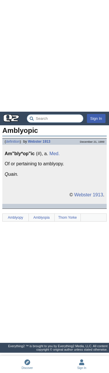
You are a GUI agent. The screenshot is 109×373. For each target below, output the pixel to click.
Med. (54, 153)
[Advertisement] (54, 55)
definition (13, 142)
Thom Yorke (67, 218)
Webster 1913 (39, 142)
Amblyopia (41, 218)
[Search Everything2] (55, 118)
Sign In (96, 118)
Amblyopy (15, 218)
